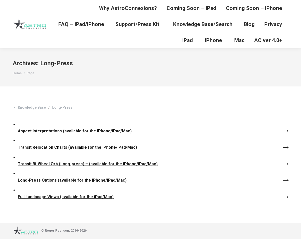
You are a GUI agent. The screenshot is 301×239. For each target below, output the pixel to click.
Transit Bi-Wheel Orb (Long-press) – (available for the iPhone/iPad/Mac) (88, 163)
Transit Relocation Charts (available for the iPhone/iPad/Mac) (77, 147)
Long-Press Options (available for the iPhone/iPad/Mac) (72, 180)
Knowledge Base (32, 107)
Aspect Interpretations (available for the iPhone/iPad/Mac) (75, 131)
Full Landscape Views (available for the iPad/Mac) (66, 196)
